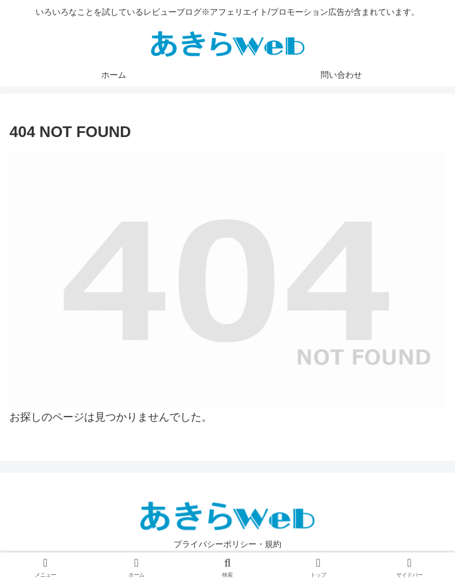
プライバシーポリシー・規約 (227, 544)
